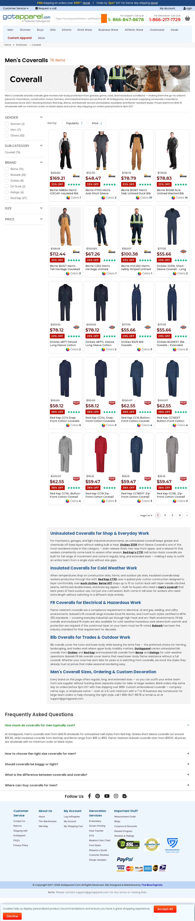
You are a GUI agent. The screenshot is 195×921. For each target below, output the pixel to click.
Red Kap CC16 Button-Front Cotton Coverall (135, 419)
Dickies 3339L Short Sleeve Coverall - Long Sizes (171, 269)
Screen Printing (97, 825)
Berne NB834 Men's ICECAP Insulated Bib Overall (64, 193)
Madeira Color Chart (99, 840)
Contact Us (19, 821)
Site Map (43, 826)
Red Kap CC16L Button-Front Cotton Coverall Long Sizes (65, 497)
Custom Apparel (21, 38)
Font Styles (95, 845)
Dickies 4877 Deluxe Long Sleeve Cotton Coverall (63, 345)
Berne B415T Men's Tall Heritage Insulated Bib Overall (65, 269)
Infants (68, 30)
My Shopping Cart (73, 826)
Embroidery (95, 821)
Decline (12, 916)
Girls (54, 30)
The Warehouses (48, 821)
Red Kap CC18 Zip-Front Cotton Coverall (99, 495)
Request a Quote (98, 850)
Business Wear (110, 30)
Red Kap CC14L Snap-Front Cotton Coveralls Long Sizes (100, 421)
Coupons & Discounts (125, 826)
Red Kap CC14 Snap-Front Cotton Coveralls (64, 419)
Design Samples (97, 859)
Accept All (165, 909)
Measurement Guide (125, 816)
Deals (174, 30)
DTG (91, 835)
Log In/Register (72, 816)
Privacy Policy (20, 845)
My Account (167, 8)
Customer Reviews (99, 855)
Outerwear (159, 30)
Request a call (45, 8)
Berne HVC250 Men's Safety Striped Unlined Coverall (136, 269)
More (43, 38)
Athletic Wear (135, 30)
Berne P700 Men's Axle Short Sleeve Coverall (97, 193)
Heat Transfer (96, 830)
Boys (42, 30)
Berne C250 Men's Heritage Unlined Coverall (97, 269)
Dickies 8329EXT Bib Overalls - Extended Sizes (170, 345)
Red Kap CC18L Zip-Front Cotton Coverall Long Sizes (171, 497)
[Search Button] (104, 18)
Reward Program (123, 831)
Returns (17, 825)
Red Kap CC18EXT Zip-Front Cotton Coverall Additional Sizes (136, 497)
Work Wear (86, 30)
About (42, 816)
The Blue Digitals (151, 885)
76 (52, 60)
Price (97, 123)
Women (27, 30)
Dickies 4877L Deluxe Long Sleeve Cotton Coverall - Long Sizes (99, 345)
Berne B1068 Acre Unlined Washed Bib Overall (170, 193)
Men (12, 30)
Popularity (74, 123)
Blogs (117, 821)
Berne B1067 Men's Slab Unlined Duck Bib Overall (136, 193)
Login (187, 8)
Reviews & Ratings (124, 835)
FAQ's (16, 840)
